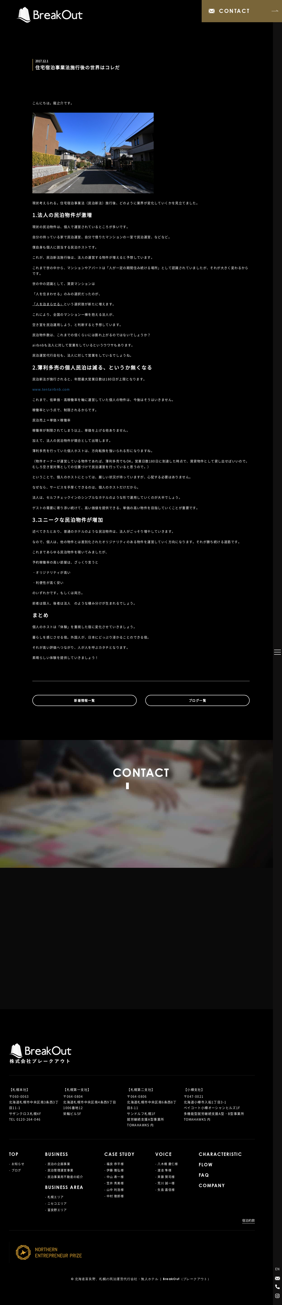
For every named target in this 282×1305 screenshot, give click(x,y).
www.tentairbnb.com (51, 389)
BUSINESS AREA (64, 1188)
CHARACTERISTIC (220, 1154)
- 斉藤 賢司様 (165, 1176)
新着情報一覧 (84, 700)
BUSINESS (56, 1154)
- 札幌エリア (54, 1197)
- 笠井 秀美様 (114, 1183)
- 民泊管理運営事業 (59, 1170)
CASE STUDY (119, 1154)
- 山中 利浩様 (114, 1189)
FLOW (206, 1165)
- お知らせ (16, 1164)
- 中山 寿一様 (114, 1176)
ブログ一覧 (197, 700)
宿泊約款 (248, 1220)
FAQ (204, 1175)
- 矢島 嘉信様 (165, 1189)
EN (277, 1268)
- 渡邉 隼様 (163, 1170)
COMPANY (212, 1186)
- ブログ (15, 1170)
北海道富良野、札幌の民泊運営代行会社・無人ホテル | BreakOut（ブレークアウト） (143, 1279)
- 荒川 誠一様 (165, 1183)
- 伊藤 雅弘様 (114, 1170)
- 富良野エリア (56, 1210)
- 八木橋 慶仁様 (166, 1164)
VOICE (163, 1154)
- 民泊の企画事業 (57, 1164)
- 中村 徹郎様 (114, 1196)
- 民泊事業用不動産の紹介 (64, 1176)
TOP (14, 1154)
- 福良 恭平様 (114, 1164)
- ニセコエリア (56, 1203)
